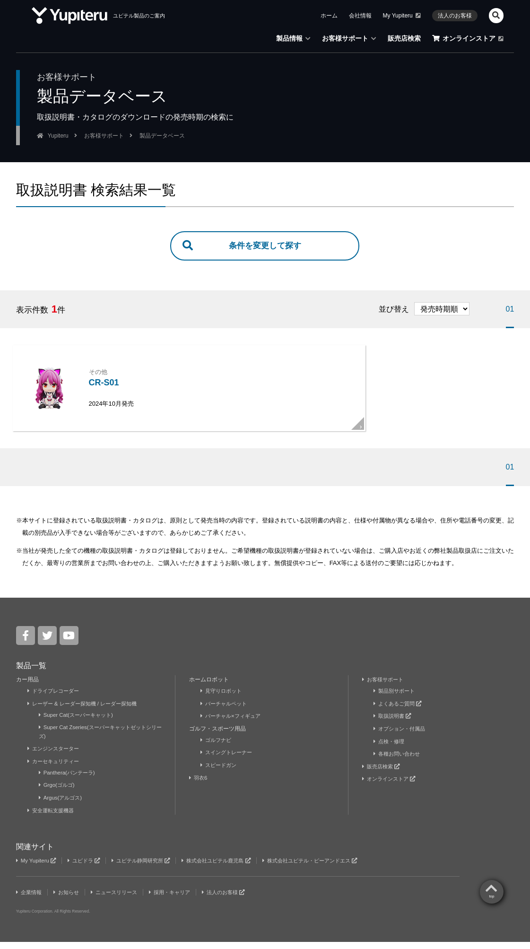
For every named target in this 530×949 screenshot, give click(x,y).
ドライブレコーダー (55, 699)
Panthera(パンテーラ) (69, 780)
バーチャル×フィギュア (233, 724)
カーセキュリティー (55, 769)
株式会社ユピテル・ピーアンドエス (330, 867)
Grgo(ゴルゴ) (58, 792)
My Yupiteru (402, 15)
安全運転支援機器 (52, 817)
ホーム (329, 15)
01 (510, 310)
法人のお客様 (455, 15)
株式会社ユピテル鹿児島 (229, 867)
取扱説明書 (394, 724)
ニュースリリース (121, 899)
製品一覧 (31, 674)
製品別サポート (396, 699)
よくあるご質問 (400, 711)
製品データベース (162, 135)
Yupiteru (58, 135)
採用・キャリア (180, 899)
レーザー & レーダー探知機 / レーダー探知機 (87, 711)
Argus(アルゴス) (62, 805)
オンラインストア (468, 38)
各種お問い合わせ (399, 761)
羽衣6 (199, 785)
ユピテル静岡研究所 (148, 867)
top (491, 615)
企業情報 (30, 899)
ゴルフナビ (217, 747)
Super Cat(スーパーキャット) (79, 723)
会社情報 (360, 15)
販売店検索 (404, 38)
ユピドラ (87, 867)
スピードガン (220, 772)
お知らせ (70, 899)
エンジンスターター (55, 756)
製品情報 (293, 38)
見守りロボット (222, 699)
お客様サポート (349, 38)
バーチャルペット (225, 711)
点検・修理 (390, 749)
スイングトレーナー (228, 760)
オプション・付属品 (402, 736)
